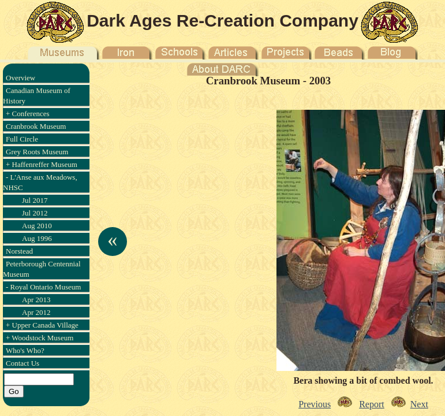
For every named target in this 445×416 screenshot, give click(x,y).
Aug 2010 (37, 225)
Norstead (19, 251)
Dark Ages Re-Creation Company (222, 20)
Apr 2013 (36, 299)
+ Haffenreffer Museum (41, 164)
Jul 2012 (34, 213)
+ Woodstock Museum (39, 337)
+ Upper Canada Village (42, 325)
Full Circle (22, 139)
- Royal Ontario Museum (43, 287)
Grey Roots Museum (37, 151)
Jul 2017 (34, 200)
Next (419, 404)
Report (371, 404)
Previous (314, 404)
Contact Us (22, 363)
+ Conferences (28, 113)
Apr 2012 (36, 312)
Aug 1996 (37, 238)
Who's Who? (25, 350)
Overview (20, 77)
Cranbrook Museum (36, 126)
